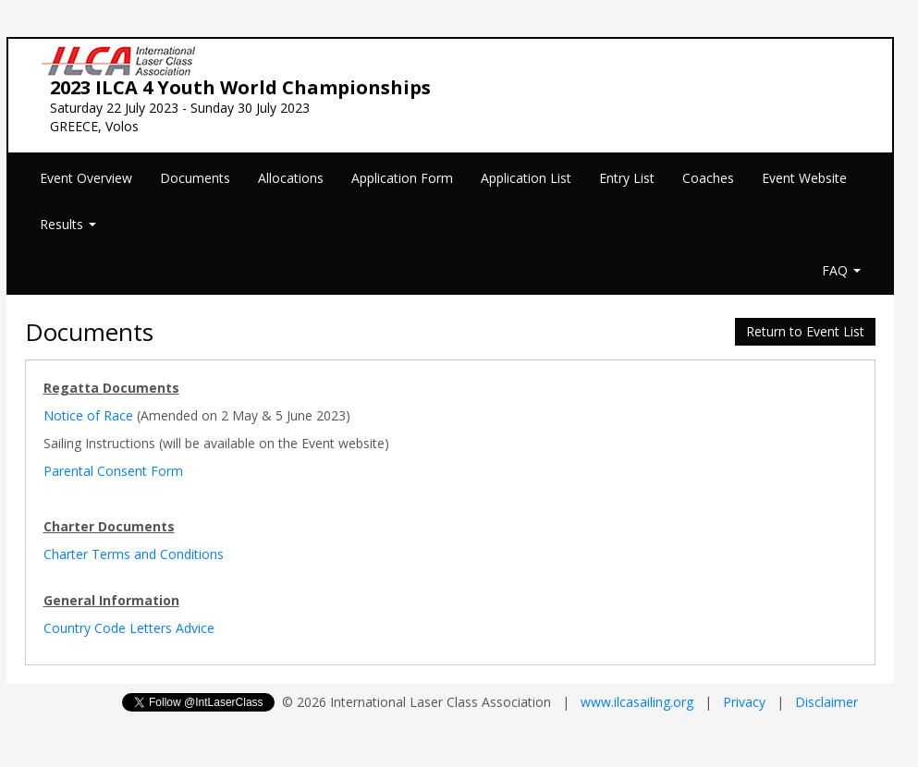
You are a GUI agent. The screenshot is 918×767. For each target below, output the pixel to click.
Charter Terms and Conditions (133, 554)
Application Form (402, 178)
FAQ (841, 270)
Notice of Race (88, 415)
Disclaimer (826, 702)
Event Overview (86, 178)
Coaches (708, 178)
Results (68, 224)
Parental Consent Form (113, 471)
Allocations (291, 178)
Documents (195, 178)
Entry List (627, 178)
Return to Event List (805, 331)
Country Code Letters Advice (128, 628)
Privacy (744, 702)
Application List (526, 178)
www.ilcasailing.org (637, 702)
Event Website (804, 178)
